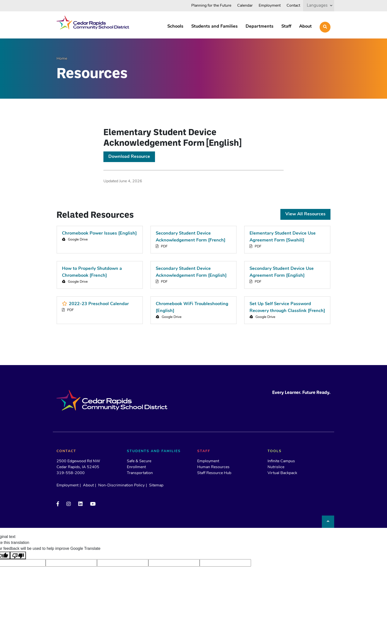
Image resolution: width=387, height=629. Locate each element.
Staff (286, 26)
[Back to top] (328, 522)
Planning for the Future (211, 6)
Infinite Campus (281, 461)
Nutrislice (276, 467)
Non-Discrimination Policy (121, 485)
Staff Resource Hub (214, 473)
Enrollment (136, 467)
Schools (175, 26)
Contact (293, 6)
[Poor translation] (18, 555)
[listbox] (318, 5)
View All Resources (305, 214)
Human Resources (213, 467)
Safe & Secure (139, 461)
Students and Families (214, 26)
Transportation (140, 473)
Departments (259, 26)
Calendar (245, 6)
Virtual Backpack (282, 473)
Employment (270, 6)
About (305, 26)
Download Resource (129, 156)
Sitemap (156, 485)
